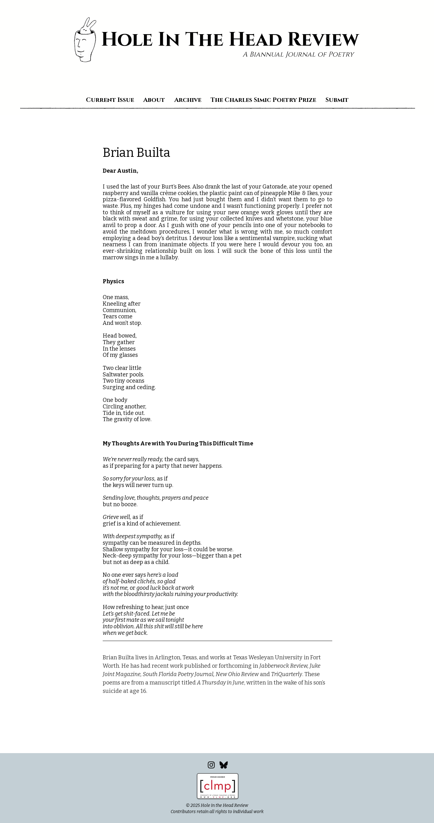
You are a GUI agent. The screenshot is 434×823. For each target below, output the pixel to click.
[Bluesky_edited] (223, 765)
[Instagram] (211, 765)
